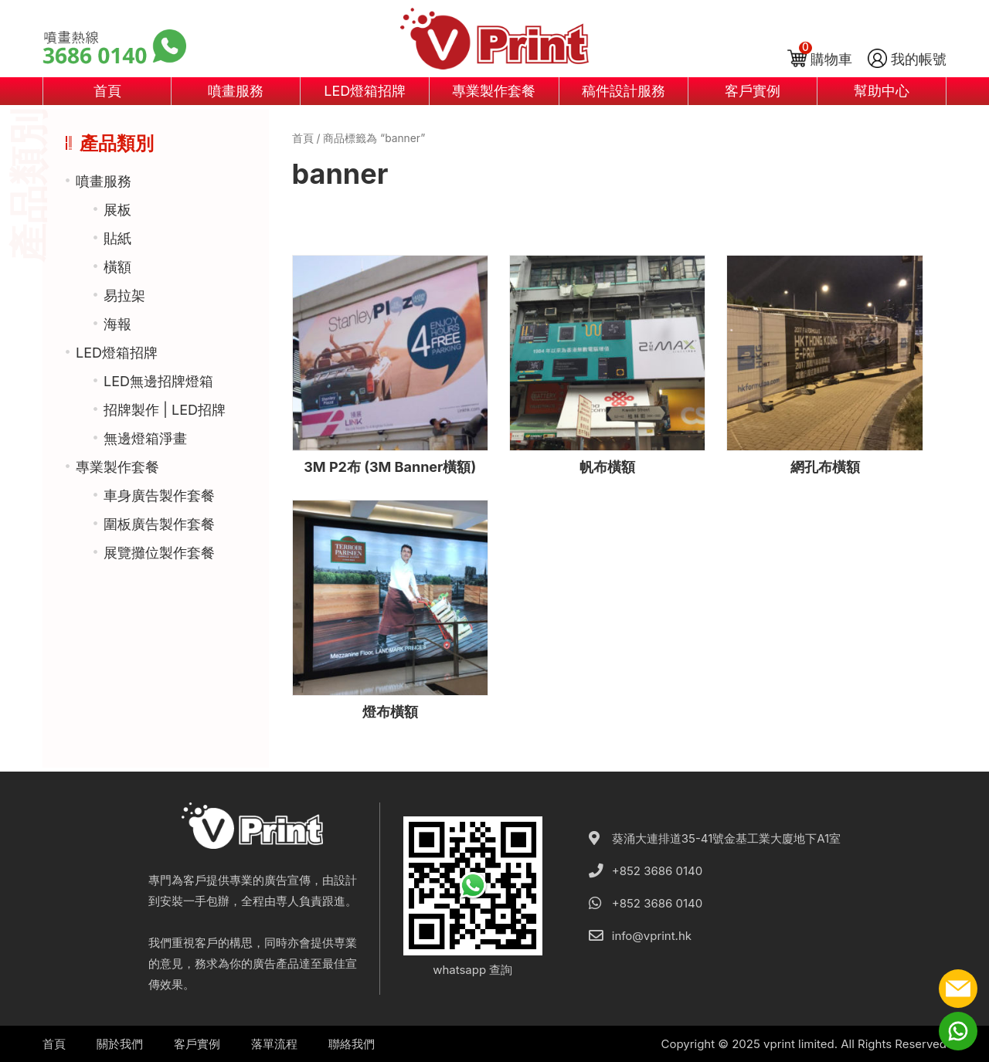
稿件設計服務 (623, 91)
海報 (117, 324)
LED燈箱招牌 (365, 91)
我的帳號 (919, 59)
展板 (117, 210)
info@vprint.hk (652, 935)
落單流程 (274, 1044)
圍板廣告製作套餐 (159, 524)
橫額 (117, 267)
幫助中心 (881, 91)
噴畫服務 (235, 91)
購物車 (831, 59)
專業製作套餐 (493, 91)
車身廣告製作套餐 (159, 495)
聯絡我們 (351, 1044)
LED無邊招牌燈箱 (158, 381)
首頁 (107, 91)
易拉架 (124, 295)
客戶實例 (752, 91)
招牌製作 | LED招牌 (165, 410)
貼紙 (117, 238)
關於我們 (120, 1044)
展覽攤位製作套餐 (159, 553)
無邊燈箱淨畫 (145, 438)
